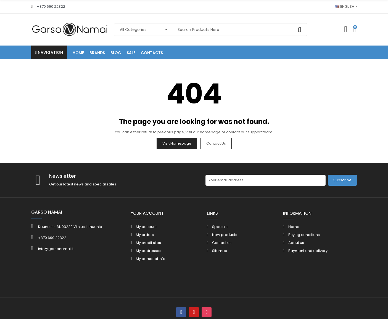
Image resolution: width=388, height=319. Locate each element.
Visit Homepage (176, 143)
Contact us (216, 143)
